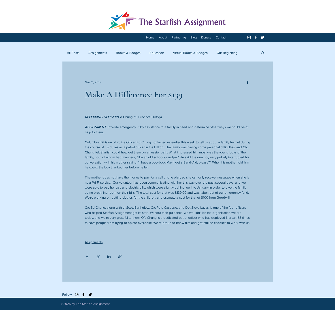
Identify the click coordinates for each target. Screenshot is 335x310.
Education (156, 53)
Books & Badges (128, 53)
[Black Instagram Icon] (77, 294)
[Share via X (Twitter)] (98, 256)
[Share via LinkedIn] (109, 256)
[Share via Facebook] (87, 256)
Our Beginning (227, 53)
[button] (262, 52)
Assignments (97, 53)
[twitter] (262, 37)
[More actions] (247, 82)
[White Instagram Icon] (249, 37)
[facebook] (256, 37)
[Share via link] (120, 256)
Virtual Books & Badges (190, 53)
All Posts (73, 53)
